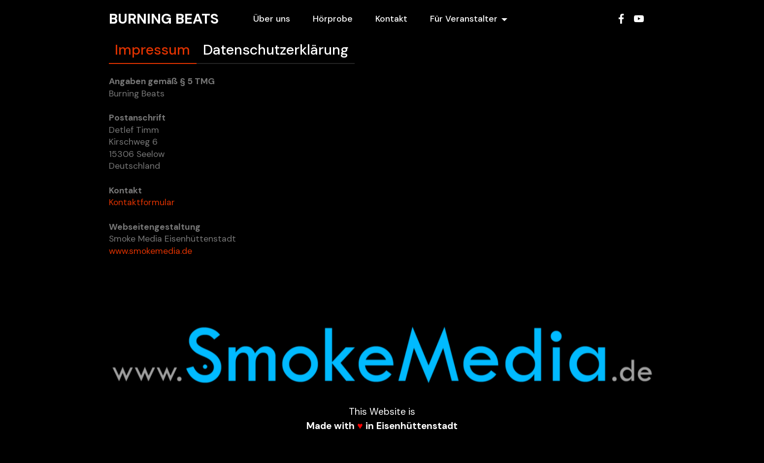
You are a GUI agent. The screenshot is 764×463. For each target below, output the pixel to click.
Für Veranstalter (464, 18)
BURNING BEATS (164, 18)
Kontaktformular (142, 202)
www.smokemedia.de (150, 251)
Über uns (271, 18)
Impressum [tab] (152, 49)
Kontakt (391, 18)
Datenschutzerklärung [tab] (275, 49)
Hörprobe (333, 18)
